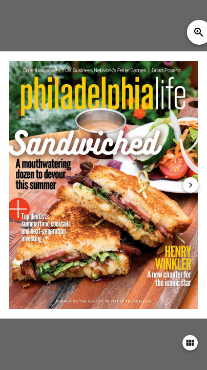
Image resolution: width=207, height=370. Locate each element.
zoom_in (199, 32)
